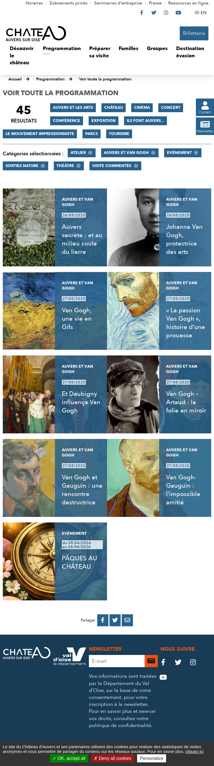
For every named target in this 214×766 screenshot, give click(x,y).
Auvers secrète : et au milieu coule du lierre (82, 239)
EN (204, 13)
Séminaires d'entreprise (118, 3)
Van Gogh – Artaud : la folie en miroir (186, 402)
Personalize (151, 758)
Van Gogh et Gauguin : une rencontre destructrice (82, 490)
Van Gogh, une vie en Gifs (77, 318)
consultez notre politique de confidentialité (120, 722)
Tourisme (119, 133)
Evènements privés (68, 3)
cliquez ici (194, 751)
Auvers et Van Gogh (126, 152)
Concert (170, 107)
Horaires (34, 3)
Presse (155, 3)
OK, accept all (69, 758)
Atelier (78, 152)
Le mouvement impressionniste (40, 133)
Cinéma (142, 107)
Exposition (103, 120)
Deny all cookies (112, 758)
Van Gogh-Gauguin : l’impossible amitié (183, 490)
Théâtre (65, 165)
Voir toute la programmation (105, 79)
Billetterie (194, 33)
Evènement (179, 152)
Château (113, 107)
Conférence (66, 120)
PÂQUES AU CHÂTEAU (79, 562)
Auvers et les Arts (73, 107)
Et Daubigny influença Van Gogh (81, 402)
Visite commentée (112, 165)
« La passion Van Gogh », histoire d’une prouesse (185, 323)
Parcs (91, 133)
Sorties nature (22, 165)
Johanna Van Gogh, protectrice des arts (184, 239)
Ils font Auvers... (145, 120)
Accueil (15, 79)
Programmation (50, 79)
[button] (22, 55)
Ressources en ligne (188, 3)
